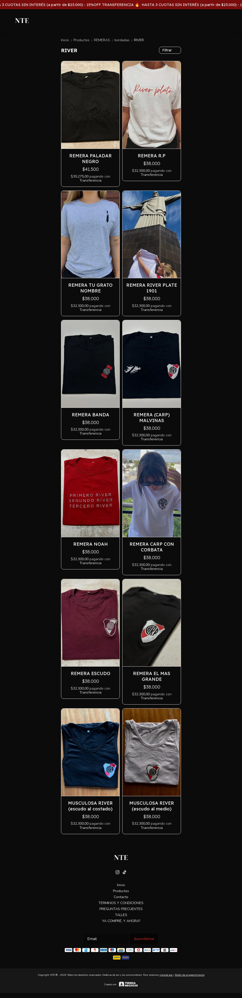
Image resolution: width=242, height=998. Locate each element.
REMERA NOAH (90, 544)
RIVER (139, 40)
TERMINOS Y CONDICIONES (121, 903)
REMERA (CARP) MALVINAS (152, 417)
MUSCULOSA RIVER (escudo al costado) (90, 806)
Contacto (121, 897)
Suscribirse (144, 939)
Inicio (67, 40)
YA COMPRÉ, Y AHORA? (121, 921)
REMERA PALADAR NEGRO (90, 158)
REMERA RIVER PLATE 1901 (151, 288)
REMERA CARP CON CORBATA (152, 547)
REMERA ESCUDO (90, 673)
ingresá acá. (167, 975)
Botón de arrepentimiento (189, 975)
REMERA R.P (152, 156)
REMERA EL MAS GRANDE (151, 676)
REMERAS (104, 40)
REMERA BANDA (90, 415)
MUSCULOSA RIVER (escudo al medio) (151, 806)
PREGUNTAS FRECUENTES (121, 909)
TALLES (121, 915)
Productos (84, 40)
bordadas (124, 40)
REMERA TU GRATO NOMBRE (90, 288)
